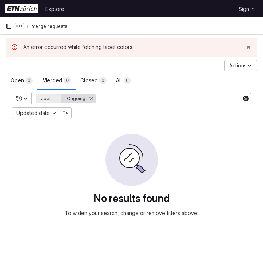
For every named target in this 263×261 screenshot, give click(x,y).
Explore (54, 9)
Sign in (247, 9)
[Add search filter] (169, 98)
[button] (66, 98)
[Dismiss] (248, 47)
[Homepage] (22, 8)
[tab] (21, 80)
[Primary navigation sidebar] (9, 26)
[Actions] (240, 65)
